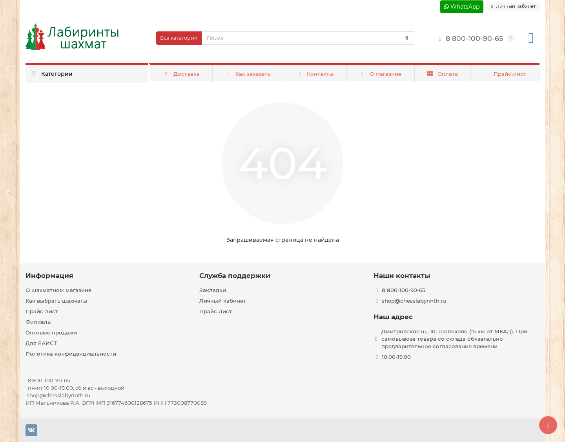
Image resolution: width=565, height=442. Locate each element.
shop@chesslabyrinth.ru (414, 301)
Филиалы (39, 322)
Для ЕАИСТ (41, 343)
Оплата (442, 74)
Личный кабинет (222, 301)
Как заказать (248, 74)
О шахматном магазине (58, 290)
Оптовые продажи (51, 332)
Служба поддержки (234, 275)
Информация (49, 275)
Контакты (315, 74)
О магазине (380, 74)
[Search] (308, 38)
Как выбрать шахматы (56, 301)
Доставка (181, 74)
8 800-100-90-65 (469, 38)
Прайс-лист (510, 74)
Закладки (212, 290)
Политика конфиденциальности (71, 354)
